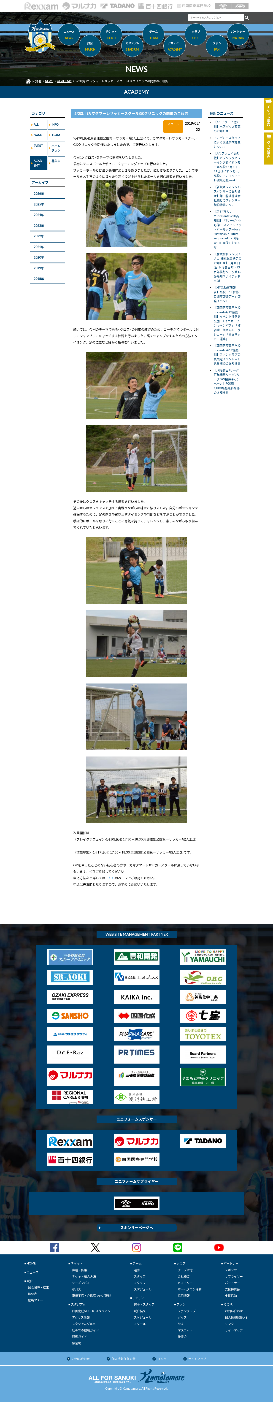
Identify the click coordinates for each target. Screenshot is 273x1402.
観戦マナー (35, 1300)
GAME (38, 135)
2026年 (39, 193)
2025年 (39, 204)
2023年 (39, 225)
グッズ (182, 1317)
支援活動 (231, 1295)
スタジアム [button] (132, 47)
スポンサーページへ (136, 1227)
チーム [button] (153, 35)
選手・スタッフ (144, 1304)
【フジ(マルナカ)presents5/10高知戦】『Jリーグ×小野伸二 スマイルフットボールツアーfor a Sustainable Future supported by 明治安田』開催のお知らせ (227, 229)
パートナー (232, 1283)
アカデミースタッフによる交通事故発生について (227, 142)
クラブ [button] (195, 35)
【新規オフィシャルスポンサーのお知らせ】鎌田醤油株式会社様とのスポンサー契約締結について (227, 196)
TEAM (55, 135)
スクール (140, 1324)
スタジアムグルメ (84, 1324)
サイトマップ (234, 1330)
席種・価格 (79, 1270)
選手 (137, 1270)
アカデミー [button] (174, 47)
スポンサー (232, 1270)
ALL (36, 124)
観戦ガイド (79, 1336)
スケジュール (142, 1289)
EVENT (38, 146)
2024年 (39, 215)
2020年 (39, 257)
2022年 (39, 236)
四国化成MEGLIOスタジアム (91, 1311)
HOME (36, 81)
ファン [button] (216, 47)
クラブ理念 (185, 1270)
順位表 (32, 1294)
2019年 (39, 268)
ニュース (69, 35)
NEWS (49, 81)
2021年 (39, 247)
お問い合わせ (234, 1311)
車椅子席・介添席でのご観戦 (91, 1295)
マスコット (185, 1330)
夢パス (76, 1289)
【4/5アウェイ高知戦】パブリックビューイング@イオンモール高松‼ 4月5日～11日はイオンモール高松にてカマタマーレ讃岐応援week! (227, 166)
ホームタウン (55, 148)
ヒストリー (185, 1283)
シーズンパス (81, 1283)
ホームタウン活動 (190, 1289)
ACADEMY (64, 81)
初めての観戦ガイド (85, 1330)
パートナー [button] (238, 35)
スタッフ (140, 1276)
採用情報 (184, 1295)
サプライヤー (234, 1276)
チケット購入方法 (84, 1276)
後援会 (182, 1336)
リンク (229, 1324)
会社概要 (184, 1276)
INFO (55, 124)
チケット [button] (111, 35)
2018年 (39, 279)
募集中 (55, 161)
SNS (180, 1324)
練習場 (76, 1343)
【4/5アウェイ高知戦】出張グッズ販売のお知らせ (227, 126)
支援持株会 (232, 1289)
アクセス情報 (81, 1317)
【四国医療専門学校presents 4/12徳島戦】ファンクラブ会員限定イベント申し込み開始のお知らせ (227, 354)
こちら (110, 878)
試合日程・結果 (38, 1287)
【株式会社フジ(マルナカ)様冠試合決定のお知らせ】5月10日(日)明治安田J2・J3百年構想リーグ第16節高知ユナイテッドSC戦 (227, 267)
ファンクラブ (187, 1311)
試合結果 (140, 1311)
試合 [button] (90, 47)
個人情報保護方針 (237, 1317)
